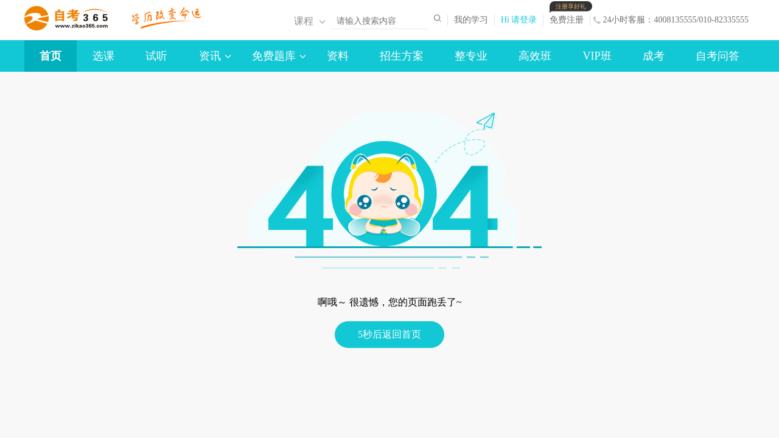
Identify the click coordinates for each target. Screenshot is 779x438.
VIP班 (597, 56)
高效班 (535, 56)
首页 (50, 56)
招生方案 (402, 56)
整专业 (471, 56)
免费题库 (274, 56)
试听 (156, 56)
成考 (654, 56)
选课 (103, 56)
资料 (338, 56)
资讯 (210, 56)
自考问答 (717, 56)
